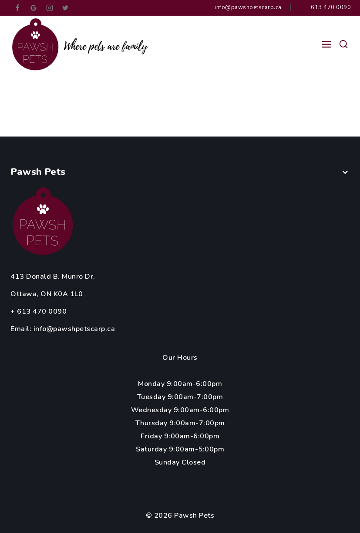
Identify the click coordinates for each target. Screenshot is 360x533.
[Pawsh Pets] (82, 44)
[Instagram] (50, 8)
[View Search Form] (343, 44)
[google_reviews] (33, 8)
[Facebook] (17, 8)
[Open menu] (326, 44)
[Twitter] (65, 8)
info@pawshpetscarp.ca (74, 329)
